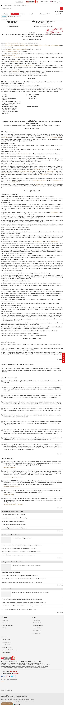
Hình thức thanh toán (7, 642)
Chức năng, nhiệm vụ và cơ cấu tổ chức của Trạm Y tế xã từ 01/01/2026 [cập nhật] (21, 551)
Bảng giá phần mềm (6, 639)
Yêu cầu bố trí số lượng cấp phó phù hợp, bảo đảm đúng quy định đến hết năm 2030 (22, 599)
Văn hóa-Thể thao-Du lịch (15, 486)
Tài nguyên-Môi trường (9, 494)
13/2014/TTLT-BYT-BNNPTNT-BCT (25, 65)
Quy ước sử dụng (6, 644)
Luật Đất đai (22, 701)
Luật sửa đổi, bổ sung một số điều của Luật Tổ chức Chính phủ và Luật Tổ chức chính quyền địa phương (32, 45)
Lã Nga (59, 359)
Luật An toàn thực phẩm (11, 51)
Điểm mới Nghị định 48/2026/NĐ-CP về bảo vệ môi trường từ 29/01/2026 (19, 548)
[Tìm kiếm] (61, 8)
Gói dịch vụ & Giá (44, 1)
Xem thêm (60, 453)
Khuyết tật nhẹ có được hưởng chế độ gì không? (13, 521)
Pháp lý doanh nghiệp (38, 625)
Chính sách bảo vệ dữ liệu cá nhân (10, 649)
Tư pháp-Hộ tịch (12, 477)
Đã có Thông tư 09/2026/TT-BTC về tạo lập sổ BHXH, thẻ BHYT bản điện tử (20, 575)
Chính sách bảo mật (6, 647)
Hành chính (6, 467)
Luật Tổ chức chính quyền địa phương (14, 43)
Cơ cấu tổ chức (7, 504)
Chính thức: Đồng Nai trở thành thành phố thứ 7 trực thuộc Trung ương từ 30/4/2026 (22, 606)
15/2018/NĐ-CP (16, 53)
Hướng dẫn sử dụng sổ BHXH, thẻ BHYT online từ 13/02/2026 (26, 565)
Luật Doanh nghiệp (14, 701)
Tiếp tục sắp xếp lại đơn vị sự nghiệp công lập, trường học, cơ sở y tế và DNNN (30, 592)
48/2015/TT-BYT (16, 71)
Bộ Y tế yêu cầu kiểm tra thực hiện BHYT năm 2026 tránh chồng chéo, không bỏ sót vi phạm (23, 578)
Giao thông (20, 504)
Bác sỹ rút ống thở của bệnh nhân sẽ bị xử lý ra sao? (14, 528)
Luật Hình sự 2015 (30, 701)
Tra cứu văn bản (37, 620)
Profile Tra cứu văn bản (7, 625)
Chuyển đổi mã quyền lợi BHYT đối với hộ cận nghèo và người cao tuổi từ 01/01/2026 (22, 582)
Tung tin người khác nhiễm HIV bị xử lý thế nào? (13, 514)
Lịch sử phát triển (6, 622)
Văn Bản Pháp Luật (5, 701)
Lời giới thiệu (5, 620)
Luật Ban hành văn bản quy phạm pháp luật (16, 49)
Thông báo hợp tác (6, 652)
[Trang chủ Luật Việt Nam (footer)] (32, 658)
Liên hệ (4, 628)
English (53, 1)
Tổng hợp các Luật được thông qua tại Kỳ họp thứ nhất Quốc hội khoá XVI (19, 609)
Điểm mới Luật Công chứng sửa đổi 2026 (21, 538)
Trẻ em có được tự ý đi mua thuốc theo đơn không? (14, 524)
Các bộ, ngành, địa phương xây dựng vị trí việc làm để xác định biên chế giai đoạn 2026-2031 (24, 602)
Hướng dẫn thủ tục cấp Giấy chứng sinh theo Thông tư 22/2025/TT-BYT (19, 555)
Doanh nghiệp (12, 467)
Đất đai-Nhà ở (14, 504)
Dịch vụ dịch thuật (37, 628)
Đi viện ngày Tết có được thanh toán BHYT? (12, 572)
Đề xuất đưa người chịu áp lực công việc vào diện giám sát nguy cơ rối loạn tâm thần (22, 545)
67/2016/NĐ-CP (16, 57)
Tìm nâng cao (59, 11)
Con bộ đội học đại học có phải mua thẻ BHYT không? (15, 518)
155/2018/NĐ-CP (16, 61)
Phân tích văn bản (37, 622)
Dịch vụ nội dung (37, 630)
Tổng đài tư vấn (36, 633)
